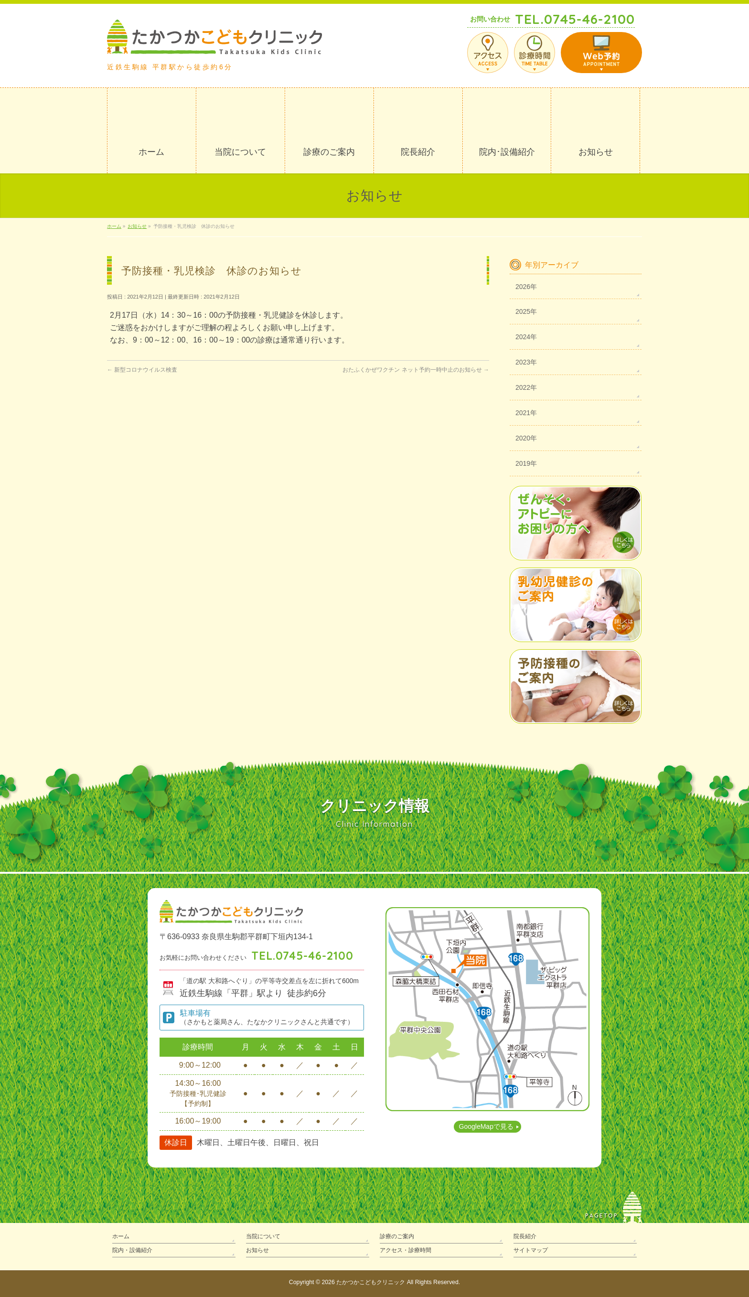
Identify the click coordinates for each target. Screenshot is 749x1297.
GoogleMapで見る (486, 1126)
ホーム (120, 1236)
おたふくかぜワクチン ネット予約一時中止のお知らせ (415, 369)
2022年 (526, 387)
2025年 (526, 311)
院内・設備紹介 (132, 1250)
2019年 (526, 463)
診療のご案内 (397, 1236)
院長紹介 (525, 1236)
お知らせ (257, 1250)
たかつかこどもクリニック (370, 1282)
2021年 (526, 413)
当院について (263, 1236)
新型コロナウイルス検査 (142, 369)
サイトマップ (531, 1250)
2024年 (526, 337)
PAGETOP (601, 1215)
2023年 (526, 362)
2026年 (526, 286)
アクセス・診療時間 (405, 1250)
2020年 (526, 438)
